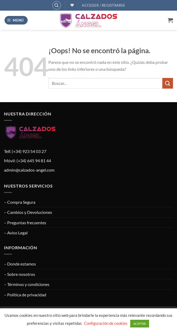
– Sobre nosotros (19, 274)
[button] (16, 20)
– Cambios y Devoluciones (28, 212)
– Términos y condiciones (26, 284)
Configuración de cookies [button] (106, 323)
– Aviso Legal (16, 232)
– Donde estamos (20, 263)
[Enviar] (167, 83)
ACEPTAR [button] (139, 323)
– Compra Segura (19, 202)
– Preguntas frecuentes (25, 222)
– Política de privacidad (25, 294)
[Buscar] (56, 5)
